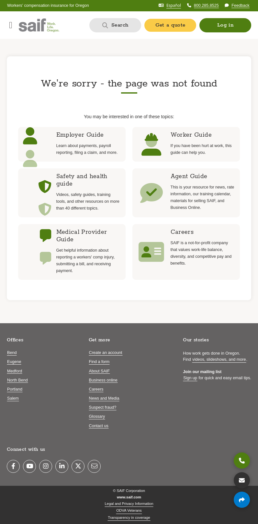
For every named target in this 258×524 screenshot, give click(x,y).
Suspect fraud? (103, 407)
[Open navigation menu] (11, 25)
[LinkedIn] (61, 466)
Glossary (97, 416)
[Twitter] (78, 466)
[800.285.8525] (242, 460)
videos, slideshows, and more (219, 359)
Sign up (190, 378)
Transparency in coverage (129, 517)
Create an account (105, 352)
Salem (13, 398)
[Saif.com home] (39, 25)
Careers (96, 389)
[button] (225, 25)
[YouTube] (29, 466)
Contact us (98, 426)
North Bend (17, 380)
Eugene (14, 361)
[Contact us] (242, 480)
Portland (14, 389)
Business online (103, 380)
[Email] (94, 466)
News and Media (104, 398)
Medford (14, 371)
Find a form (99, 361)
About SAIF (99, 371)
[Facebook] (13, 466)
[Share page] (242, 500)
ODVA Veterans (129, 510)
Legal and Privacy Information (129, 504)
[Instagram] (45, 466)
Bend (12, 352)
